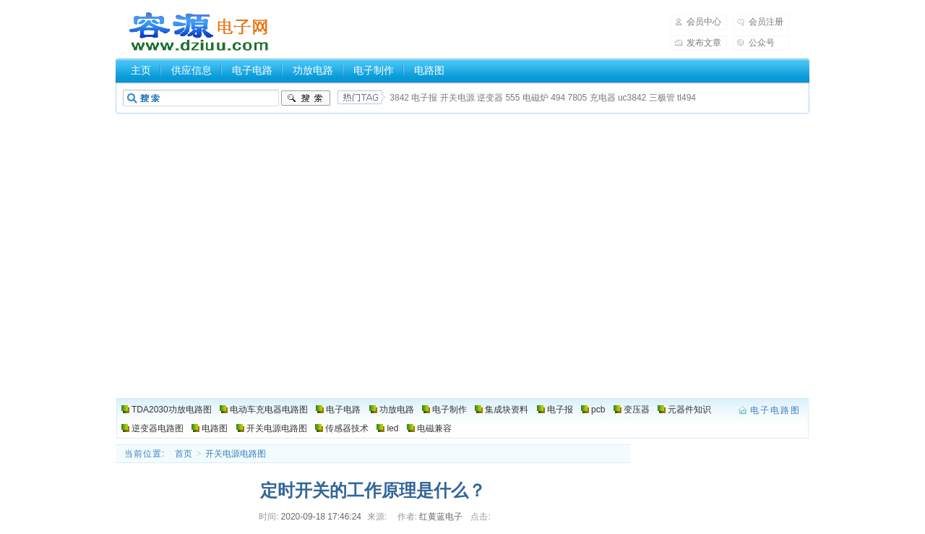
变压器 (637, 409)
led (392, 428)
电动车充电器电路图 (269, 409)
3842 (399, 98)
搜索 (305, 98)
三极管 (662, 98)
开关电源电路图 (276, 428)
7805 (578, 98)
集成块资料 (506, 409)
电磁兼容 (434, 428)
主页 (141, 70)
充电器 (603, 98)
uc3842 (632, 98)
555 (512, 98)
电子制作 (373, 70)
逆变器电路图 (158, 428)
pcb (598, 409)
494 (558, 98)
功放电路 (313, 70)
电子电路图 (199, 32)
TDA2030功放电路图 (172, 409)
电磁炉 (535, 98)
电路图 (429, 70)
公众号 (762, 43)
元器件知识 (689, 409)
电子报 (424, 98)
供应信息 (191, 70)
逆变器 (490, 98)
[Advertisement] (462, 218)
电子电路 (252, 70)
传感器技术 (347, 428)
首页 (183, 454)
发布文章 (704, 43)
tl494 (686, 98)
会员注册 (766, 22)
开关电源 (457, 98)
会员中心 (704, 22)
